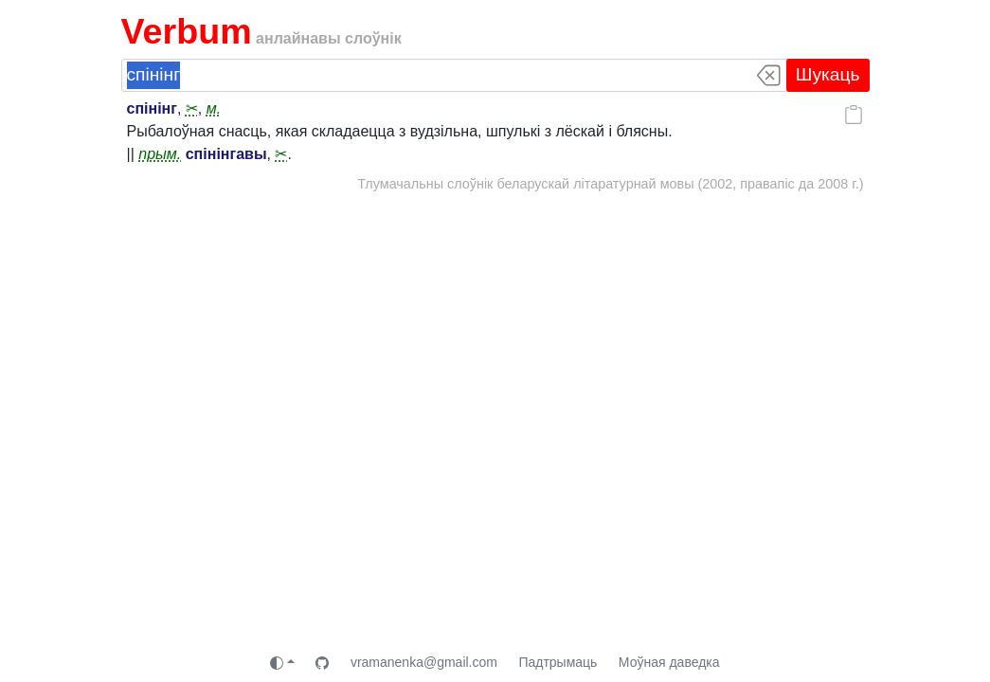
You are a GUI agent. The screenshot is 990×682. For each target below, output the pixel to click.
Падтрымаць (557, 662)
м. (214, 108)
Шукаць (828, 74)
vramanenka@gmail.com (424, 662)
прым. (159, 154)
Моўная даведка (669, 662)
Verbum (186, 31)
